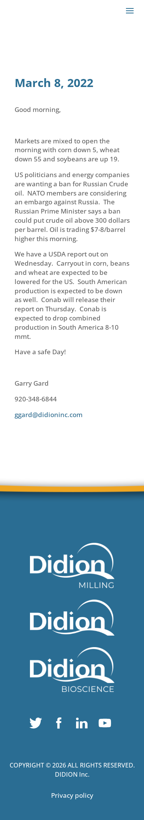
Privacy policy (72, 795)
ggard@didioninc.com (49, 414)
